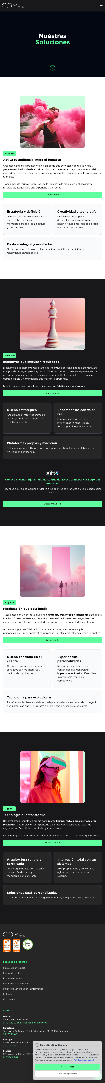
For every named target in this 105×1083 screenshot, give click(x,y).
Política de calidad (12, 978)
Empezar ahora (52, 393)
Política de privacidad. (84, 1060)
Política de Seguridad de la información (23, 989)
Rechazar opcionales (67, 1074)
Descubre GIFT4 (52, 504)
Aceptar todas (67, 1067)
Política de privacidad (14, 968)
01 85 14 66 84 (10, 1057)
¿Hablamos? (52, 194)
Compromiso (9, 999)
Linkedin (7, 994)
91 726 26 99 (9, 1023)
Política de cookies (12, 973)
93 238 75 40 (10, 1034)
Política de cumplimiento (15, 983)
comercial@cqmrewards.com (32, 1023)
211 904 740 (9, 1045)
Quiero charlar (52, 640)
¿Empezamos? (52, 842)
